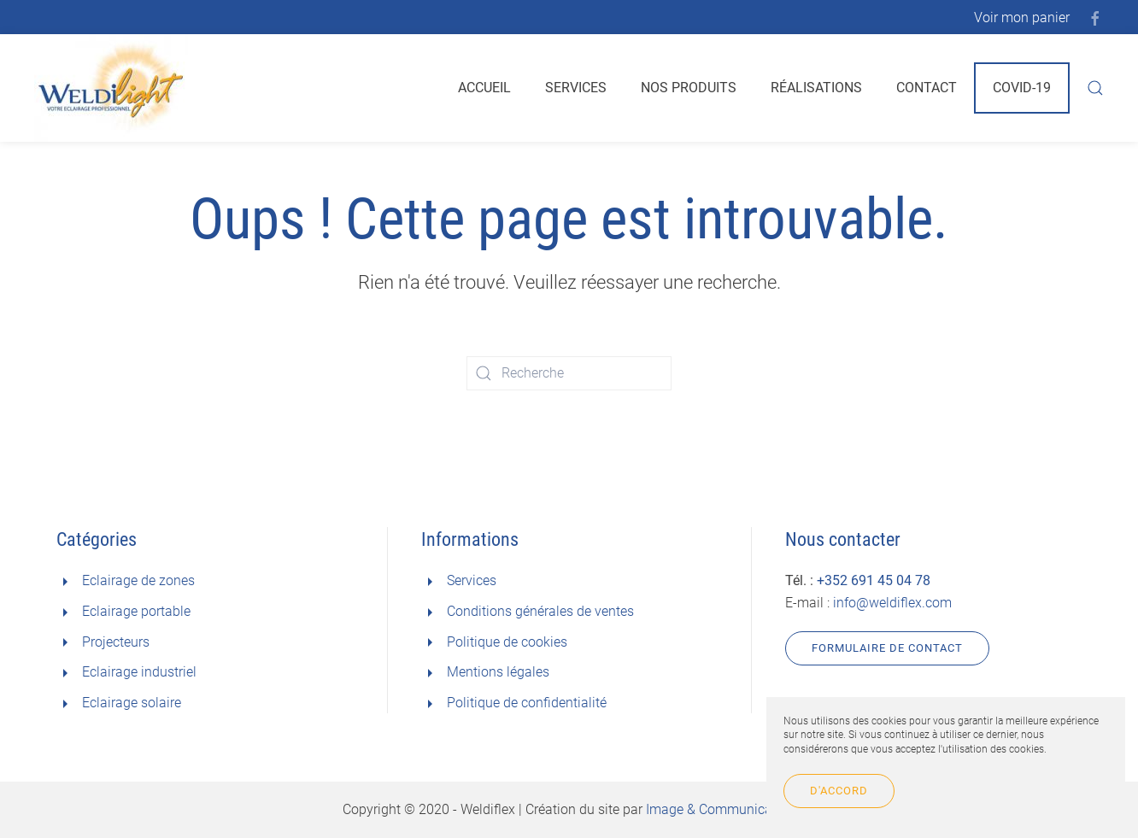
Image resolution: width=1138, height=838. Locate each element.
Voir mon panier (1022, 17)
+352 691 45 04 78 (873, 580)
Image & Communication (720, 809)
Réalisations (816, 87)
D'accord (839, 790)
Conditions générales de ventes (540, 611)
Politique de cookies (507, 642)
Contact (926, 87)
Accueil (484, 87)
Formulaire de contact (887, 648)
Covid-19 (1022, 87)
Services (576, 87)
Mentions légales (498, 672)
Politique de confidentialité (527, 702)
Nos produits (688, 87)
